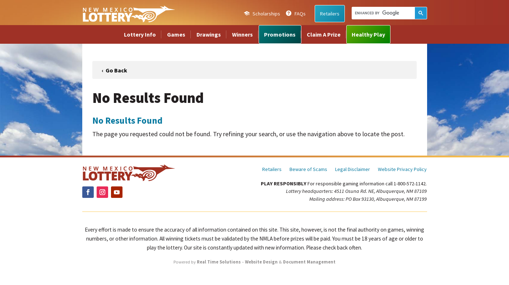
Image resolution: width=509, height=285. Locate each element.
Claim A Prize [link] (324, 34)
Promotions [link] (280, 34)
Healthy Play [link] (368, 34)
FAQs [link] (300, 13)
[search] (382, 12)
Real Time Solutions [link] (219, 262)
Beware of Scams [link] (308, 169)
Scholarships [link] (266, 13)
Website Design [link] (261, 262)
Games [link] (176, 34)
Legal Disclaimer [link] (352, 169)
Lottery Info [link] (140, 34)
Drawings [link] (208, 34)
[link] (128, 13)
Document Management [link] (309, 262)
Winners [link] (242, 34)
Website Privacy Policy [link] (402, 169)
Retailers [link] (329, 13)
